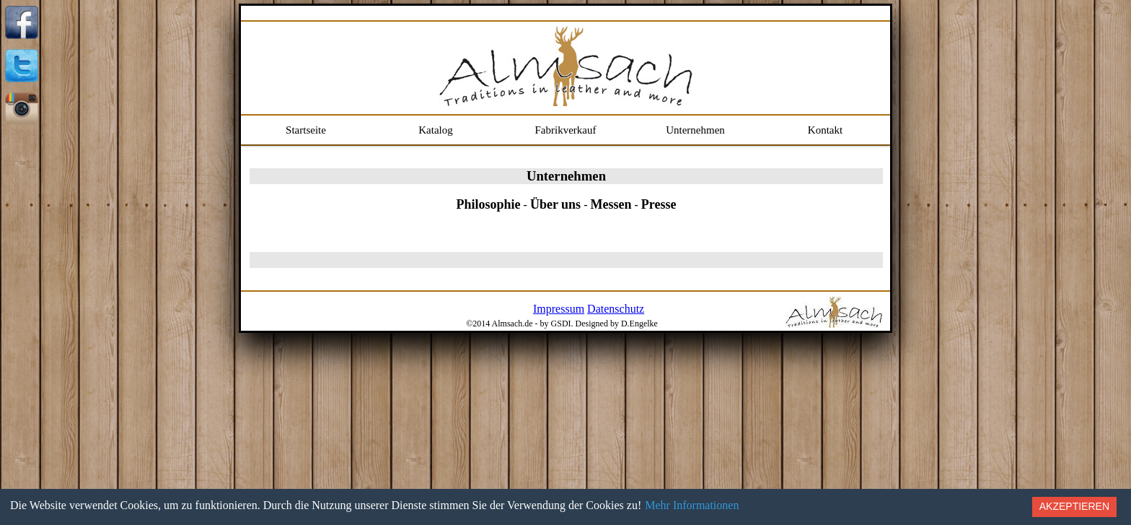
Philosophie (489, 204)
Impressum (558, 309)
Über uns (555, 204)
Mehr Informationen (692, 505)
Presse (659, 204)
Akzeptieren (1074, 506)
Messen (610, 204)
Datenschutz (615, 309)
